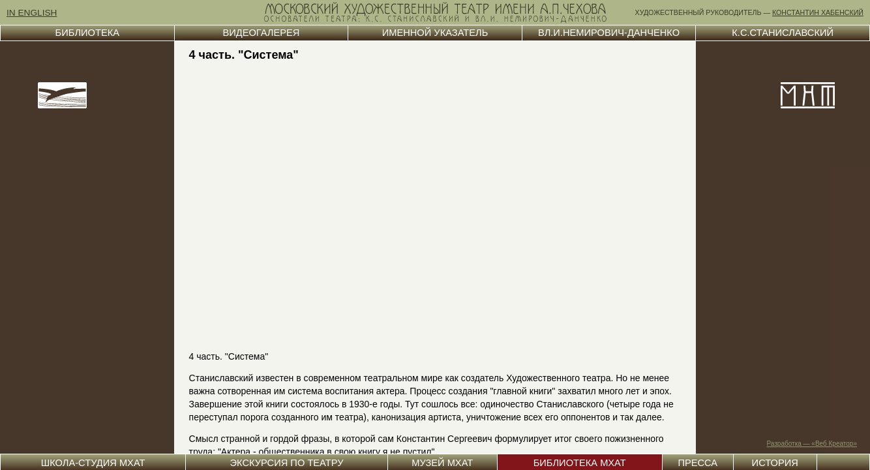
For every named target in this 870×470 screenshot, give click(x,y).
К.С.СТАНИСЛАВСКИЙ (782, 32)
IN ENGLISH (32, 13)
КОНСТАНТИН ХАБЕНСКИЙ (817, 12)
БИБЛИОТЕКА (87, 32)
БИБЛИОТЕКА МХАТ (579, 463)
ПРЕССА (697, 463)
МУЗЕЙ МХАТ (442, 463)
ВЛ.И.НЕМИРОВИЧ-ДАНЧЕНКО (609, 32)
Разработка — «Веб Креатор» (812, 443)
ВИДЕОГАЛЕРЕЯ (260, 32)
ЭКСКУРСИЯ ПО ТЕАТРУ (286, 463)
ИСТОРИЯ (775, 463)
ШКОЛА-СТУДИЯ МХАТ (93, 463)
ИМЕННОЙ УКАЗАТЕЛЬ (435, 32)
